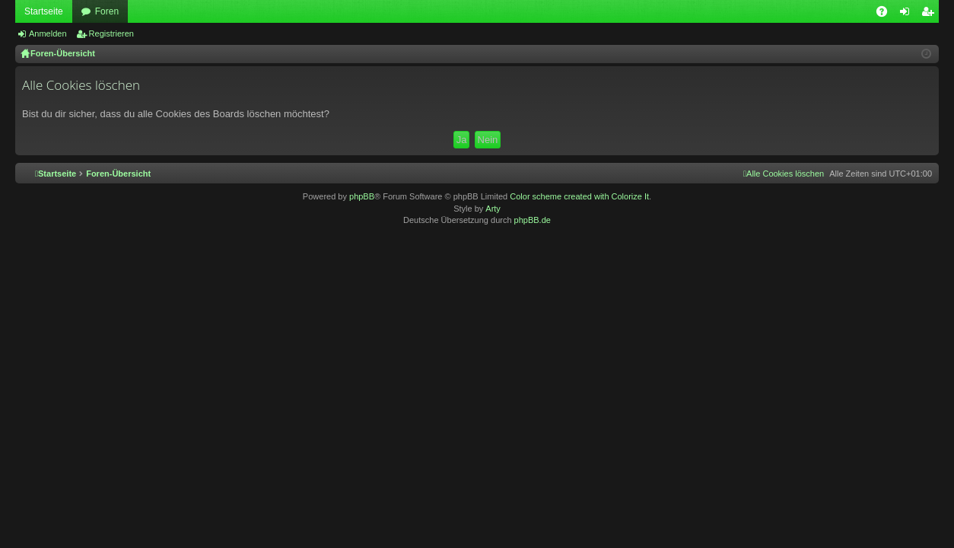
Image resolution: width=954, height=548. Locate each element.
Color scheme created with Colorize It (579, 196)
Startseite (43, 11)
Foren (107, 11)
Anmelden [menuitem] (908, 14)
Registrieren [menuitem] (931, 14)
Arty (493, 208)
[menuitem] (783, 173)
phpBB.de (532, 220)
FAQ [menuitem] (886, 14)
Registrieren (111, 33)
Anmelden (48, 33)
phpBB (361, 196)
